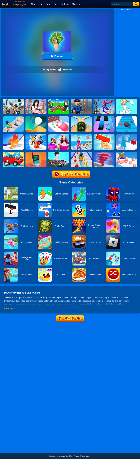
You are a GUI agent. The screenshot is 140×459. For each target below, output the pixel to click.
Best (48, 4)
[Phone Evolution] (35, 153)
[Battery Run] (35, 135)
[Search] (122, 4)
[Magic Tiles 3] (104, 117)
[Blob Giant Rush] (13, 135)
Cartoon (65, 4)
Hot (40, 4)
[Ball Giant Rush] (58, 117)
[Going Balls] (81, 117)
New (33, 4)
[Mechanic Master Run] (58, 153)
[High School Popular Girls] (35, 100)
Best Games (86, 456)
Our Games (53, 456)
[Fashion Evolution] (58, 135)
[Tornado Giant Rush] (104, 153)
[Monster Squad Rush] (81, 153)
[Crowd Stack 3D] (126, 135)
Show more (9, 308)
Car (55, 4)
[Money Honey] (13, 117)
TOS (70, 456)
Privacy (76, 456)
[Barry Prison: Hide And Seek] (81, 100)
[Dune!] (35, 117)
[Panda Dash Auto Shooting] (13, 100)
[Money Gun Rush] (104, 135)
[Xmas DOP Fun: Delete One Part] (126, 100)
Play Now (57, 56)
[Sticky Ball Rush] (126, 153)
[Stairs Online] (126, 117)
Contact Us (63, 456)
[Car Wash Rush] (13, 153)
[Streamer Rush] (81, 135)
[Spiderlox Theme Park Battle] (104, 100)
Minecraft (76, 4)
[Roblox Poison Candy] (58, 100)
